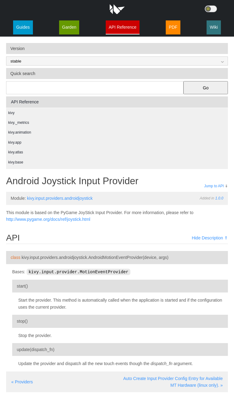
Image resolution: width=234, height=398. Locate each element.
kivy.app (14, 142)
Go (206, 87)
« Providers (22, 381)
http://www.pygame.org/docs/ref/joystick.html (48, 219)
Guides (23, 27)
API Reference (122, 27)
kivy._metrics (18, 122)
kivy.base (15, 162)
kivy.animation (19, 132)
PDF (173, 27)
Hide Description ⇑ (210, 237)
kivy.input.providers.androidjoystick (60, 198)
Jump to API (214, 186)
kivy (11, 113)
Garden (69, 27)
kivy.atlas (15, 152)
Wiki (214, 27)
